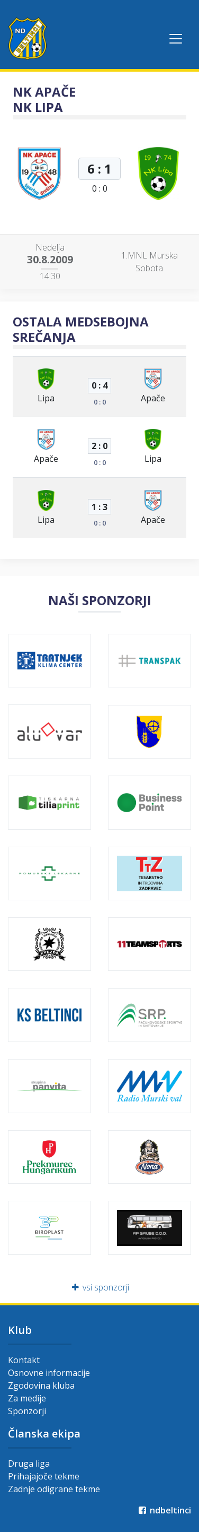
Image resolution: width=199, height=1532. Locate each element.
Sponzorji (27, 1411)
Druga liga (29, 1463)
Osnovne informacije (49, 1373)
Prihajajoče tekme (43, 1476)
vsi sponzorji (100, 1287)
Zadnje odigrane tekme (54, 1489)
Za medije (27, 1398)
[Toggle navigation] (176, 38)
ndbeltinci (164, 1510)
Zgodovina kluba (41, 1385)
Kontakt (24, 1360)
